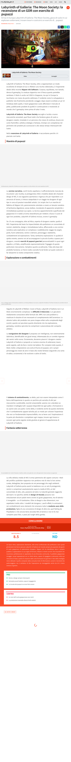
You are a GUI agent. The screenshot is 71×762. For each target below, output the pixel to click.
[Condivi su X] (62, 27)
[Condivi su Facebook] (59, 27)
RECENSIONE (4, 23)
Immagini (54, 76)
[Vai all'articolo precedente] (69, 381)
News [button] (46, 2)
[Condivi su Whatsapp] (65, 27)
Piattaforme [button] (28, 2)
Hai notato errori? (10, 612)
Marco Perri (11, 23)
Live (56, 2)
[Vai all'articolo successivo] (2, 381)
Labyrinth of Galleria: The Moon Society (26, 72)
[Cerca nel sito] (65, 2)
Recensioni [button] (37, 2)
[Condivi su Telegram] (68, 27)
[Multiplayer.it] (7, 2)
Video (51, 2)
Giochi (60, 2)
